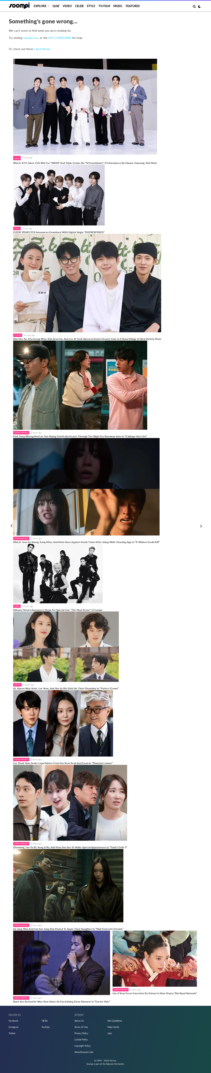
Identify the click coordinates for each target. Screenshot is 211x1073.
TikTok (45, 1020)
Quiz (56, 6)
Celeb (79, 6)
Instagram (13, 1027)
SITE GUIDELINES (59, 37)
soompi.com (30, 37)
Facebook (13, 1020)
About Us (79, 1020)
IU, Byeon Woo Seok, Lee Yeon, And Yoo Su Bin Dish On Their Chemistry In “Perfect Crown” (66, 688)
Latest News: (42, 49)
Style (91, 6)
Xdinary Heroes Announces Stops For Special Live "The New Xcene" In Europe (58, 609)
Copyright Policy (82, 1045)
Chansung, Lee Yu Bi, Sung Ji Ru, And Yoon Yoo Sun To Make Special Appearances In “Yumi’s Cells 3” (70, 847)
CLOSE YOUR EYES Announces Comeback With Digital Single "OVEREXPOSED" (59, 232)
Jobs (109, 1033)
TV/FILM (104, 6)
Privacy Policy (81, 1033)
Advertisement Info (84, 1052)
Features (133, 6)
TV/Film (17, 335)
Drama (17, 685)
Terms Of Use (81, 1027)
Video (67, 6)
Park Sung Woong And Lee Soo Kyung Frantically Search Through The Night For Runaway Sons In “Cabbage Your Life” (80, 436)
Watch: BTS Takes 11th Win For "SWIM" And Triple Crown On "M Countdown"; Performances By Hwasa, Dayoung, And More (85, 162)
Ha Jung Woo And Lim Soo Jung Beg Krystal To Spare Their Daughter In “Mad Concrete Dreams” (68, 928)
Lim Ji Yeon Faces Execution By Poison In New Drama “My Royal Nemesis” (155, 993)
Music (117, 6)
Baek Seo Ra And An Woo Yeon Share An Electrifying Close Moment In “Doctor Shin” (61, 1001)
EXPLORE (40, 6)
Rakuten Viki (112, 1064)
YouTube (46, 1027)
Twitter (12, 1033)
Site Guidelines (114, 1020)
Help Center (113, 1027)
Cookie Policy (81, 1039)
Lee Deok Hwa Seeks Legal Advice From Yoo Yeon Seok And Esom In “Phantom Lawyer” (63, 763)
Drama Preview (21, 432)
